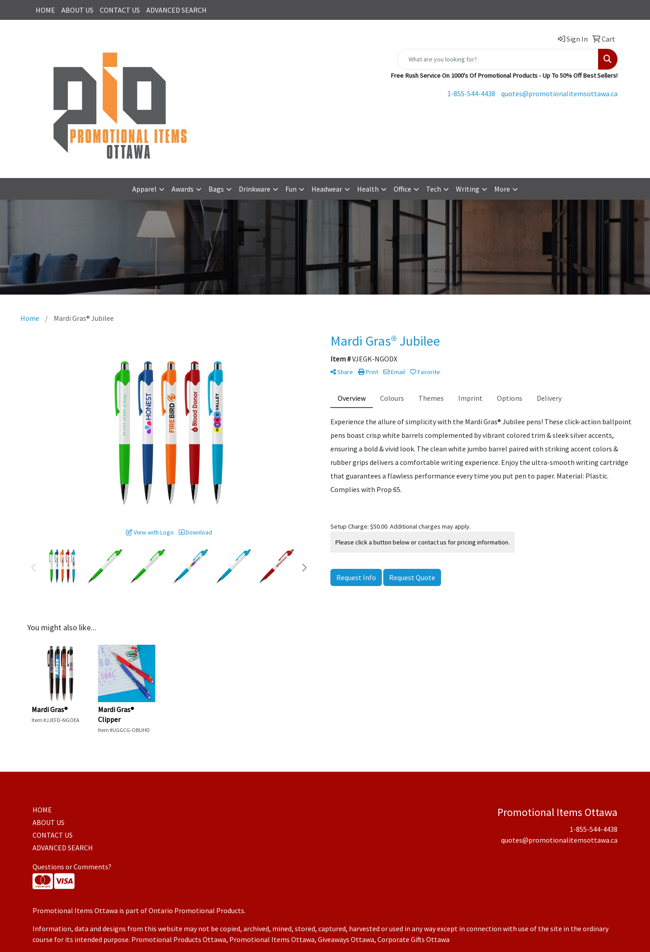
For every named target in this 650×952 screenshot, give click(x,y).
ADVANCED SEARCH (176, 9)
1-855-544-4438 (471, 93)
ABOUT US (77, 9)
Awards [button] (183, 188)
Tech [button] (433, 188)
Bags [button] (216, 188)
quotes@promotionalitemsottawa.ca (559, 93)
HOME (45, 9)
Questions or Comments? (71, 866)
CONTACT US (120, 9)
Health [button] (368, 188)
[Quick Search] (498, 59)
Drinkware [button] (254, 188)
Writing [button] (467, 188)
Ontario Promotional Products (196, 910)
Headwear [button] (326, 188)
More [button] (502, 188)
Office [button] (402, 188)
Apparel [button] (144, 188)
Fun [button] (291, 188)
